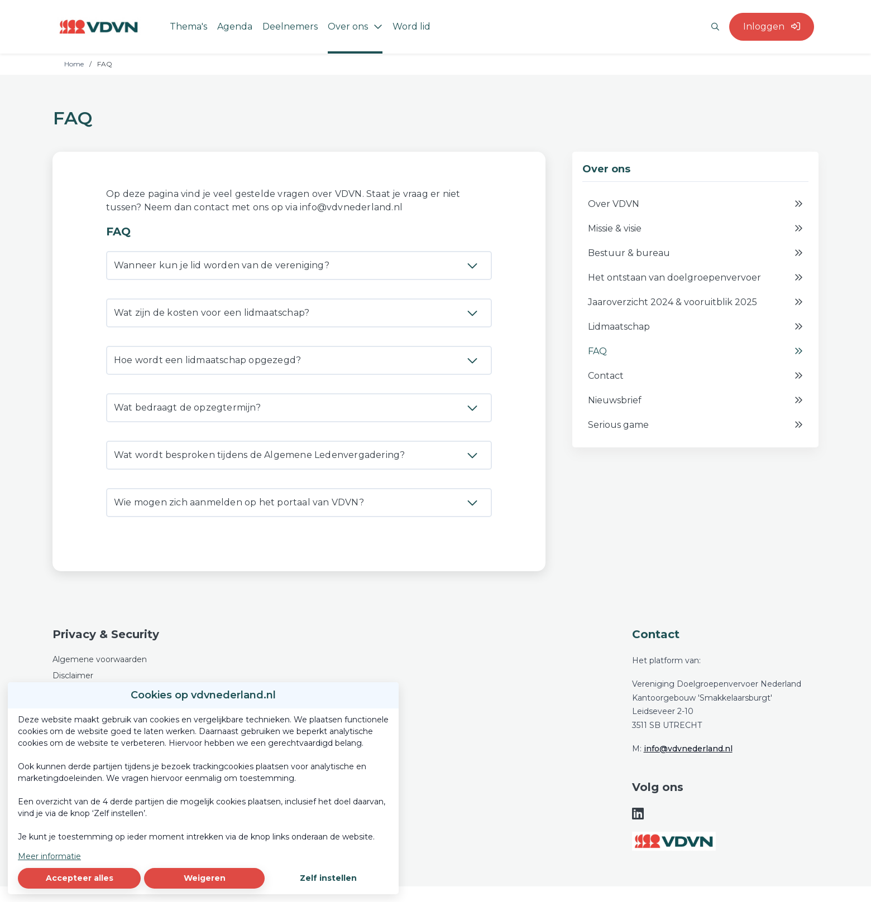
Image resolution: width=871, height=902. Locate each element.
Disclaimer (72, 676)
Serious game (695, 425)
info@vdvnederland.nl (688, 749)
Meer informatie (49, 856)
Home (74, 64)
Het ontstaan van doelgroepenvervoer (695, 277)
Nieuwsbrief (695, 400)
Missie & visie (695, 228)
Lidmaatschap (695, 327)
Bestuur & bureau (695, 253)
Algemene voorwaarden (99, 659)
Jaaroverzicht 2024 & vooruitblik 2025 (695, 302)
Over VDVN (695, 204)
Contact (695, 376)
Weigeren (205, 878)
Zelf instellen (328, 878)
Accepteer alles (79, 878)
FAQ (695, 351)
